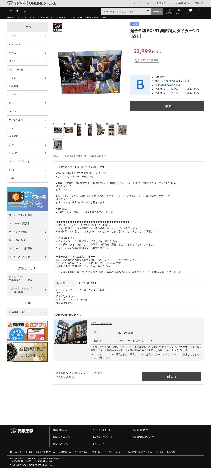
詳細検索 (157, 11)
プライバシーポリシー (114, 452)
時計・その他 (16, 69)
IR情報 (93, 452)
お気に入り (190, 13)
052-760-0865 (125, 332)
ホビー (32, 17)
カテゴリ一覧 (18, 11)
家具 (11, 144)
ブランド (13, 77)
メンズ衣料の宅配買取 (20, 248)
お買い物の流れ (60, 430)
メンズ (12, 36)
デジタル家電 (16, 119)
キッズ (12, 52)
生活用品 (13, 153)
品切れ (167, 106)
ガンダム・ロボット (62, 17)
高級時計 (13, 86)
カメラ (12, 128)
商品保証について (140, 430)
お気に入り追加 (147, 60)
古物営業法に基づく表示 (143, 437)
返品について (99, 444)
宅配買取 (159, 452)
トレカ (12, 111)
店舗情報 (63, 452)
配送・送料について (62, 444)
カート (200, 13)
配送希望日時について (102, 437)
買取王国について (43, 452)
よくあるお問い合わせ (181, 3)
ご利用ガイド (161, 3)
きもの (12, 61)
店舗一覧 (199, 3)
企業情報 (79, 452)
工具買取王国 (21, 290)
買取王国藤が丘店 (101, 323)
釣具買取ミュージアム (20, 278)
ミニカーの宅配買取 (19, 223)
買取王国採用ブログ (19, 311)
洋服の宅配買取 (17, 240)
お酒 (11, 169)
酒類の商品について (101, 430)
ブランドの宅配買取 (19, 257)
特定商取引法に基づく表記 (140, 452)
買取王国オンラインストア (17, 17)
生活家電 (13, 136)
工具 (11, 178)
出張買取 (171, 452)
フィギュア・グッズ (44, 17)
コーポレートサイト (19, 452)
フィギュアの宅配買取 (20, 215)
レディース (15, 44)
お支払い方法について (63, 437)
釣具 (11, 103)
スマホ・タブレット (19, 161)
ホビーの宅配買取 (18, 231)
